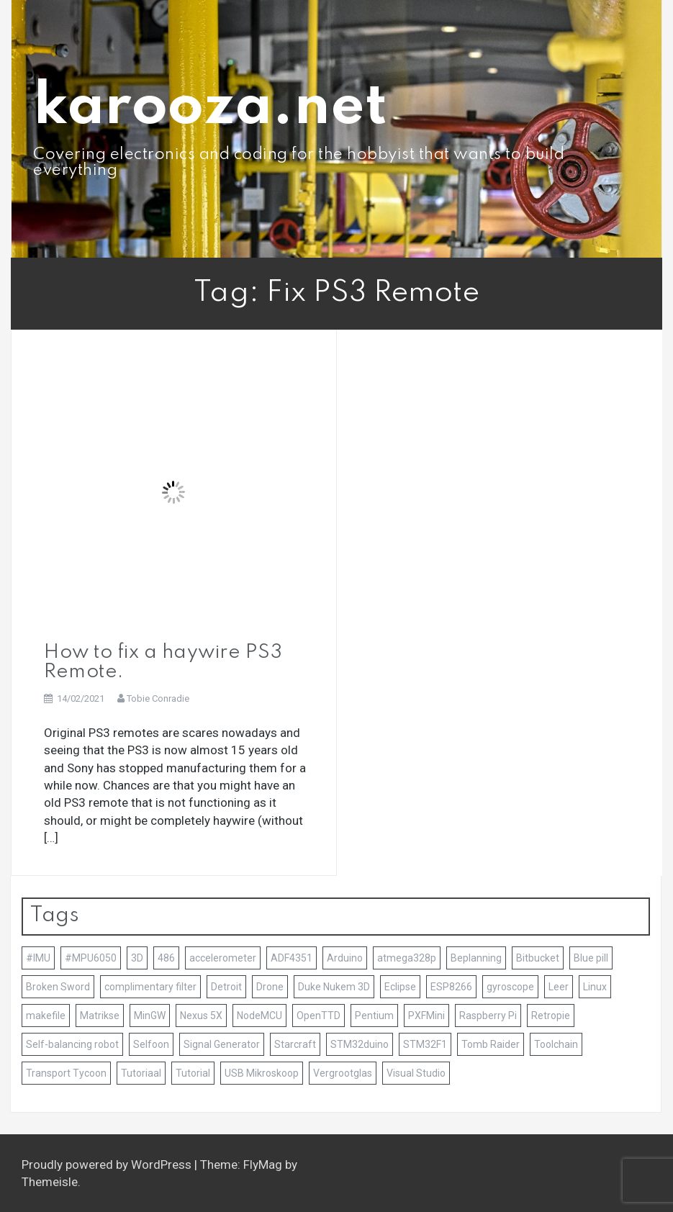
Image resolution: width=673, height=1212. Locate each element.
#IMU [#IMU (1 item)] (38, 958)
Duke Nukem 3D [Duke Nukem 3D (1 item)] (334, 986)
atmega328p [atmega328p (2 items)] (406, 958)
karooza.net (210, 107)
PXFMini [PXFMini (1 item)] (426, 1015)
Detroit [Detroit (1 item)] (226, 986)
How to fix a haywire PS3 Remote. (163, 662)
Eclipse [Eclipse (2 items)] (400, 986)
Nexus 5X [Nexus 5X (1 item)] (201, 1015)
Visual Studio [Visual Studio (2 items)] (416, 1073)
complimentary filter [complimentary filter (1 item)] (150, 986)
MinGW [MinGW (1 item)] (150, 1015)
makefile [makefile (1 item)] (46, 1015)
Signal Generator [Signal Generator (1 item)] (222, 1044)
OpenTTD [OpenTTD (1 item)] (318, 1015)
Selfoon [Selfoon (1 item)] (151, 1044)
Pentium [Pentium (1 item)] (374, 1015)
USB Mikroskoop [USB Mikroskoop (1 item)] (262, 1073)
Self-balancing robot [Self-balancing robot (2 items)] (72, 1044)
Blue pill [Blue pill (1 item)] (591, 958)
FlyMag (262, 1164)
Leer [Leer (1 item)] (558, 986)
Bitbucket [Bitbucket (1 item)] (537, 958)
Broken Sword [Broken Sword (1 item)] (58, 986)
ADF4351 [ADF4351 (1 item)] (291, 958)
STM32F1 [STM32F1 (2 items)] (425, 1044)
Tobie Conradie (158, 698)
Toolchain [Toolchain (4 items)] (556, 1044)
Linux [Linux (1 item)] (595, 986)
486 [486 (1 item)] (166, 958)
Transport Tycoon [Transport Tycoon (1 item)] (66, 1073)
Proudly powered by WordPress (108, 1164)
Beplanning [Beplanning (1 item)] (476, 958)
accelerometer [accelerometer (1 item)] (222, 958)
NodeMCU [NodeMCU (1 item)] (259, 1015)
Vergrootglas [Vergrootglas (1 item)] (342, 1073)
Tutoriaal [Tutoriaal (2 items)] (141, 1073)
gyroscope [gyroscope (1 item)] (510, 986)
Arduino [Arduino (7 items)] (345, 958)
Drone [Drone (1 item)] (270, 986)
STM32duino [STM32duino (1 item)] (359, 1044)
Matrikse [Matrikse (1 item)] (99, 1015)
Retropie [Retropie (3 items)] (550, 1015)
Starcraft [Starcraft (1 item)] (295, 1044)
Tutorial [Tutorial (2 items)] (193, 1073)
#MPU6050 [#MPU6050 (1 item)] (91, 958)
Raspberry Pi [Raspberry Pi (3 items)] (488, 1015)
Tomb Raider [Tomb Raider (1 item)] (490, 1044)
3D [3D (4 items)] (137, 958)
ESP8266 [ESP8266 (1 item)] (451, 986)
